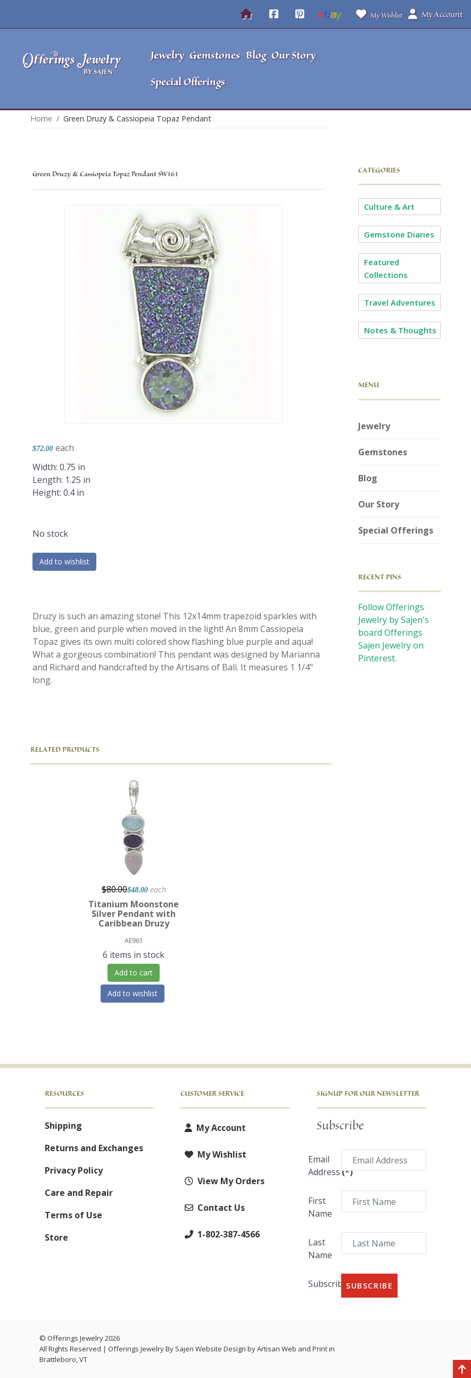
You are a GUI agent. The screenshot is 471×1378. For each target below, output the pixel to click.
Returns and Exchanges (94, 1148)
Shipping (63, 1125)
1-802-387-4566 (220, 1234)
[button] (409, 68)
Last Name (320, 1248)
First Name (320, 1207)
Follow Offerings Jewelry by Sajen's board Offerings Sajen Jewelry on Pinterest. (393, 632)
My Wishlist (377, 14)
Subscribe (321, 1284)
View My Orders (222, 1181)
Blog (367, 478)
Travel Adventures (399, 302)
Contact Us (212, 1207)
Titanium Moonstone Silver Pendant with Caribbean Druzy (133, 913)
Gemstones (382, 452)
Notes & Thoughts (400, 330)
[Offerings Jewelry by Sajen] (72, 69)
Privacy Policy (74, 1170)
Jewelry (374, 426)
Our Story (378, 504)
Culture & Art (389, 206)
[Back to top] (462, 1370)
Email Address (321, 1165)
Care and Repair (79, 1193)
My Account (213, 1128)
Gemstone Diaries (399, 234)
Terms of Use (73, 1215)
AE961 (134, 940)
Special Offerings (395, 530)
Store (56, 1237)
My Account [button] (435, 14)
